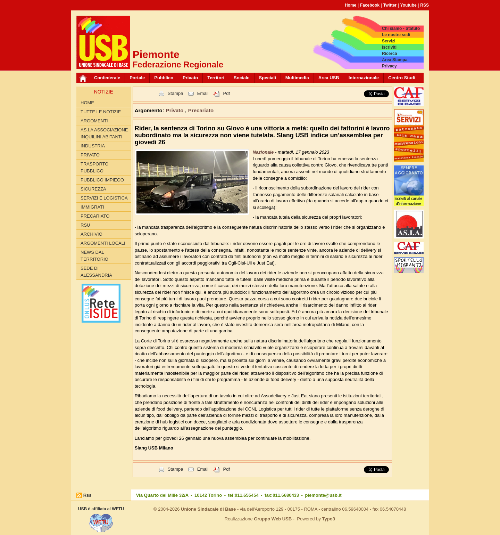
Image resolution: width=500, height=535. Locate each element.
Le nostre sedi (396, 34)
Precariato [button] (201, 110)
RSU (85, 225)
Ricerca (389, 53)
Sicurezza (93, 189)
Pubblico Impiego (102, 180)
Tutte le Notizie (101, 111)
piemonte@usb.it (323, 495)
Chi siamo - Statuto (401, 28)
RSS (424, 5)
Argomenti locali (103, 243)
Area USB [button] (328, 77)
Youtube (408, 5)
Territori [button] (215, 77)
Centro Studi (401, 77)
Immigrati (92, 207)
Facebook (370, 5)
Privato (90, 154)
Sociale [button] (242, 77)
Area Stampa (394, 59)
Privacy (389, 66)
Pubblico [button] (163, 77)
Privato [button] (190, 77)
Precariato (95, 216)
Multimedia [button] (297, 77)
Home (350, 5)
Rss (87, 495)
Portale (137, 77)
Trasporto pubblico (94, 167)
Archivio (91, 234)
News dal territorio (94, 256)
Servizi (388, 41)
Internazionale (364, 77)
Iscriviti (389, 47)
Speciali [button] (267, 77)
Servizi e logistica (104, 198)
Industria (93, 145)
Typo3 (328, 518)
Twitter (390, 5)
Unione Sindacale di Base (208, 509)
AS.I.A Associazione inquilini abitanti (104, 133)
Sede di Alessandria (96, 272)
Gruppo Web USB (273, 518)
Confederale (107, 77)
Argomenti (94, 120)
